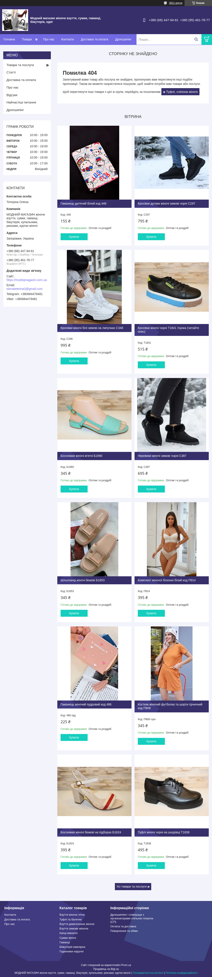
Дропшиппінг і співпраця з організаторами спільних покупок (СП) (131, 918)
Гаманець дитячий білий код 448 (83, 203)
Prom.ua (126, 965)
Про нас (48, 39)
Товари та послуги (20, 65)
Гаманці (64, 942)
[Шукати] (196, 39)
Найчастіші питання (21, 102)
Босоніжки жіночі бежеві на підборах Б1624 (91, 832)
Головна (9, 39)
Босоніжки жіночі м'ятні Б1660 (81, 456)
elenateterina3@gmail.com (24, 289)
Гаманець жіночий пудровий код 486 (86, 704)
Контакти (67, 39)
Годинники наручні (71, 951)
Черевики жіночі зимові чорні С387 (162, 456)
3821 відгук (175, 3)
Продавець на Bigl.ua (106, 969)
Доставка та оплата (94, 39)
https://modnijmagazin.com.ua (26, 280)
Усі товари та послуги (132, 886)
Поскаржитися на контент (148, 972)
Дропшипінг (123, 39)
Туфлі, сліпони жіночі (182, 92)
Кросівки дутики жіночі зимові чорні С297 (166, 203)
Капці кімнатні (68, 933)
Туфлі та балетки (70, 919)
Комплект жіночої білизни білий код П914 (167, 580)
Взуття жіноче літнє (72, 914)
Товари (27, 39)
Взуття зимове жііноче (73, 928)
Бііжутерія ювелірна (72, 946)
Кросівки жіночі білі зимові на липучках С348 (92, 328)
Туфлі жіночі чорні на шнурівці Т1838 (164, 832)
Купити (74, 236)
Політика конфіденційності (181, 972)
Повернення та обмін (124, 931)
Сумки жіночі (67, 937)
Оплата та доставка (123, 926)
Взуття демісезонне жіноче (77, 924)
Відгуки (11, 95)
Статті (11, 72)
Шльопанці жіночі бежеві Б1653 (83, 580)
